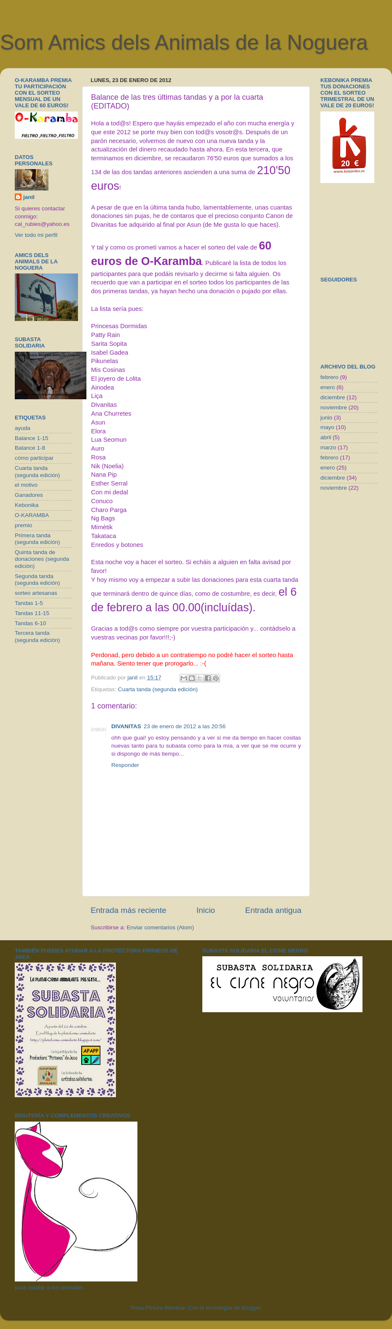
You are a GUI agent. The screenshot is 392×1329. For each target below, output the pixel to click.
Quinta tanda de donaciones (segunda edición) (42, 559)
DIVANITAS (126, 726)
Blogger (251, 1308)
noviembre (333, 407)
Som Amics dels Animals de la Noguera (184, 42)
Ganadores (29, 495)
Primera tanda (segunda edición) (37, 538)
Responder (125, 765)
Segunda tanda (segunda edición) (37, 579)
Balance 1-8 (30, 448)
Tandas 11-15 (32, 613)
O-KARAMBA (32, 515)
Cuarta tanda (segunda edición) (158, 689)
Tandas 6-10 (30, 623)
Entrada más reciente (128, 910)
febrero (329, 377)
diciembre (332, 397)
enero (327, 387)
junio (326, 417)
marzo (328, 447)
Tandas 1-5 (29, 603)
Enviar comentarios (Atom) (160, 927)
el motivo (26, 485)
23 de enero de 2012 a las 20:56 (185, 726)
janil (29, 197)
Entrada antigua (273, 910)
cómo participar (34, 458)
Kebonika (26, 505)
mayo (327, 427)
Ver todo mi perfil (36, 235)
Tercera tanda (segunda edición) (37, 636)
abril (325, 437)
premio (23, 525)
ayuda (22, 428)
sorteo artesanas (36, 593)
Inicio (205, 910)
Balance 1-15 (31, 438)
